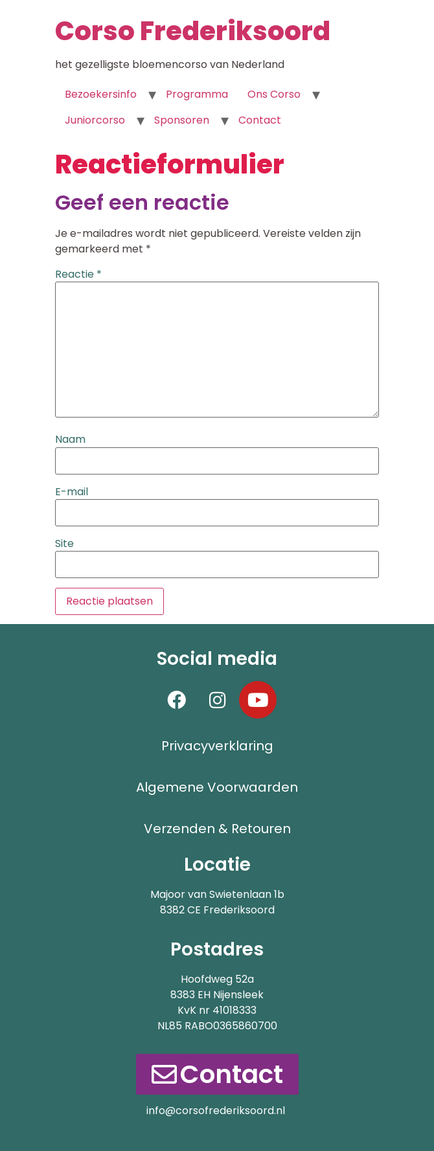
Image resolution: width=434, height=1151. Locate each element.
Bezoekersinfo (101, 94)
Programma (197, 94)
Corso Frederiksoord (192, 31)
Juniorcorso (95, 120)
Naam (70, 439)
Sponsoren (181, 120)
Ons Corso (274, 94)
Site (64, 544)
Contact (259, 120)
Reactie (78, 274)
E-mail (71, 492)
